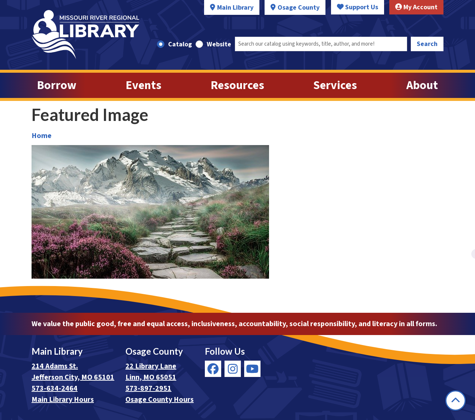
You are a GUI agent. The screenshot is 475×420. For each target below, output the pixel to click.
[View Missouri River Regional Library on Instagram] (233, 369)
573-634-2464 (55, 388)
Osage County (299, 7)
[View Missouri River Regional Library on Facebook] (213, 369)
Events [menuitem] (143, 85)
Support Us (357, 7)
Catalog (180, 44)
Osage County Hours (159, 399)
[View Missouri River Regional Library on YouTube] (252, 369)
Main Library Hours (63, 399)
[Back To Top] (455, 400)
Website (219, 44)
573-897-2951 (148, 388)
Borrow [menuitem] (56, 85)
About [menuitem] (422, 85)
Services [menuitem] (335, 85)
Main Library (235, 7)
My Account (416, 7)
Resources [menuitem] (237, 85)
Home (42, 136)
